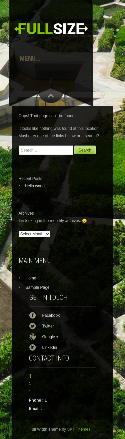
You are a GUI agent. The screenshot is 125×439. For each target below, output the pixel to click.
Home (31, 278)
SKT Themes (78, 429)
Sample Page (38, 287)
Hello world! (35, 186)
